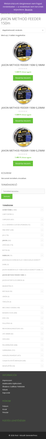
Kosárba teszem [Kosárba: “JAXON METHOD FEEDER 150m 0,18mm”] (23, 77)
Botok (4, 250)
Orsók (4, 297)
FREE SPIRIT (6, 230)
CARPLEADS (6, 219)
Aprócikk (5, 245)
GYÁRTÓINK (7, 210)
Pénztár (5, 412)
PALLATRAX (6, 323)
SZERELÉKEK (6, 350)
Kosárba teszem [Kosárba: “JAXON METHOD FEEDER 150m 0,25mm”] (23, 163)
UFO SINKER (6, 334)
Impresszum (7, 380)
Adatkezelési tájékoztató (12, 383)
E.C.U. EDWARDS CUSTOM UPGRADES (14, 225)
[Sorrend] (23, 30)
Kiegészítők (6, 286)
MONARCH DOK (7, 313)
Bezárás (28, 9)
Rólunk (5, 390)
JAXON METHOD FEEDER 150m (13, 275)
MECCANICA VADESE (9, 308)
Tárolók (5, 302)
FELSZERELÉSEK (8, 345)
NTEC (4, 318)
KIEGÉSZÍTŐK (7, 366)
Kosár (4, 409)
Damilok (5, 255)
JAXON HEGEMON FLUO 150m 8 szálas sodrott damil (21, 270)
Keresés (7, 196)
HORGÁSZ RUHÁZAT (9, 355)
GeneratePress (31, 435)
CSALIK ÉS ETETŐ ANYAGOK (12, 361)
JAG (3, 235)
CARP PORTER (7, 214)
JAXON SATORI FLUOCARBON (12, 280)
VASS (4, 339)
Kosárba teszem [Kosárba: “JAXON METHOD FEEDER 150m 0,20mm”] (23, 120)
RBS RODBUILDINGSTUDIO (11, 329)
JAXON (4, 240)
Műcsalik (5, 291)
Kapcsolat (6, 393)
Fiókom (5, 406)
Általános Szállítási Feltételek (13, 386)
